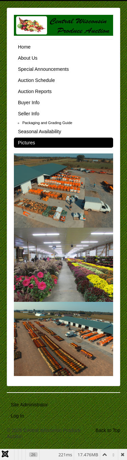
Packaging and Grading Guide (47, 123)
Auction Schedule (36, 80)
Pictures (26, 142)
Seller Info (28, 113)
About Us (28, 58)
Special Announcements (43, 69)
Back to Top (108, 430)
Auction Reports (35, 91)
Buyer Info (29, 102)
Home (24, 47)
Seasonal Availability (39, 131)
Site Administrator (29, 404)
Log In (17, 416)
